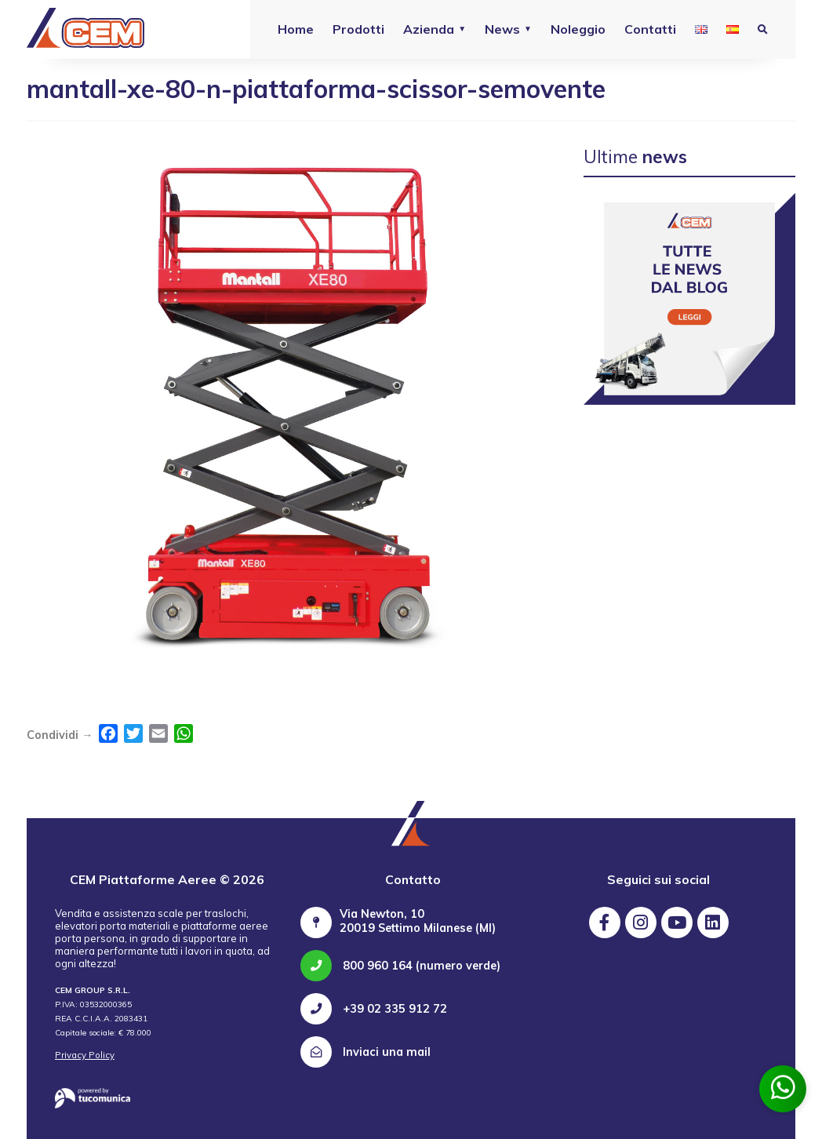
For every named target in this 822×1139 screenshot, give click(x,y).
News (502, 29)
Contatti (650, 29)
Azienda (428, 29)
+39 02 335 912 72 (373, 1009)
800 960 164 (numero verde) (400, 966)
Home (296, 29)
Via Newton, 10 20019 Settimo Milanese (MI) (418, 921)
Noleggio (578, 29)
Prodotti (358, 29)
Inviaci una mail (365, 1052)
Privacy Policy (85, 1055)
